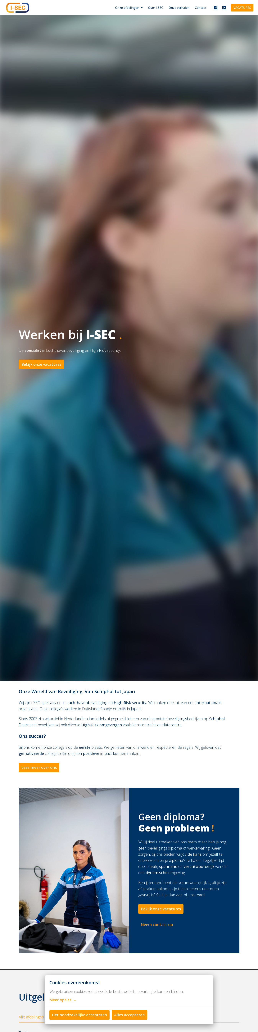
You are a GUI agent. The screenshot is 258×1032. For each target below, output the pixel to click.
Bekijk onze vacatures (41, 364)
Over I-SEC (155, 8)
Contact (200, 8)
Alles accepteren (129, 1014)
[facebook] (216, 8)
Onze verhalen (179, 8)
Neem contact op (157, 924)
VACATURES (242, 8)
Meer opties (62, 1000)
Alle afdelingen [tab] (31, 1017)
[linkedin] (224, 8)
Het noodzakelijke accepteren (79, 1014)
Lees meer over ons (39, 767)
